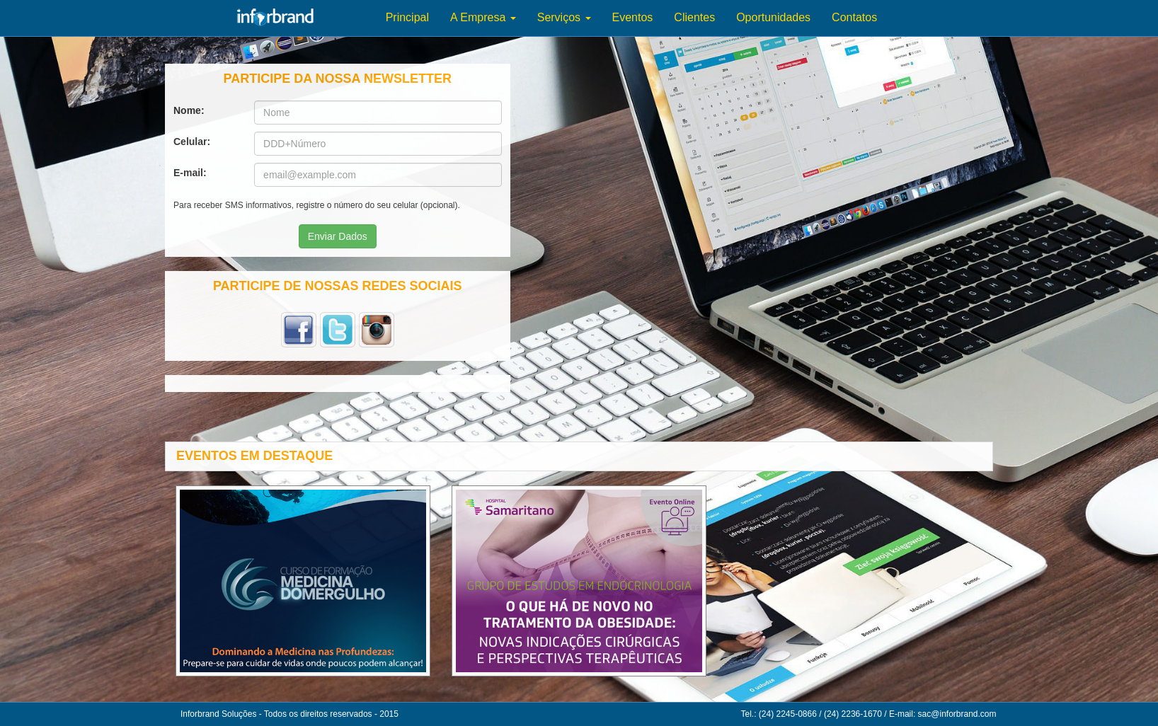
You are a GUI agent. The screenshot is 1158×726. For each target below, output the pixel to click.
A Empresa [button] (483, 17)
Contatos (854, 17)
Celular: (194, 141)
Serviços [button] (564, 17)
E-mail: (192, 172)
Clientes (694, 17)
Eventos (632, 17)
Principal (407, 17)
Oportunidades (773, 17)
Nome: (191, 110)
